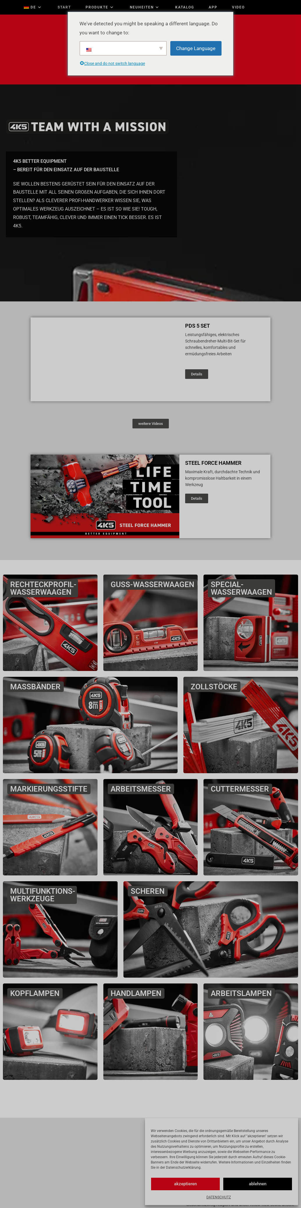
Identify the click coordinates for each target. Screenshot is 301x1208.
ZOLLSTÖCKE (215, 686)
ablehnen (257, 1183)
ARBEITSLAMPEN (242, 993)
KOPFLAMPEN (35, 993)
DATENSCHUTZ (218, 1197)
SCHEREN (148, 891)
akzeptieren (185, 1183)
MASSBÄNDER (36, 686)
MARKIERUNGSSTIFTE (49, 789)
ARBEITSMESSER (142, 789)
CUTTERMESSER (241, 789)
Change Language (195, 48)
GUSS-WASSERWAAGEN (153, 584)
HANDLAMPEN (137, 993)
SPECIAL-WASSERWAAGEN (242, 588)
